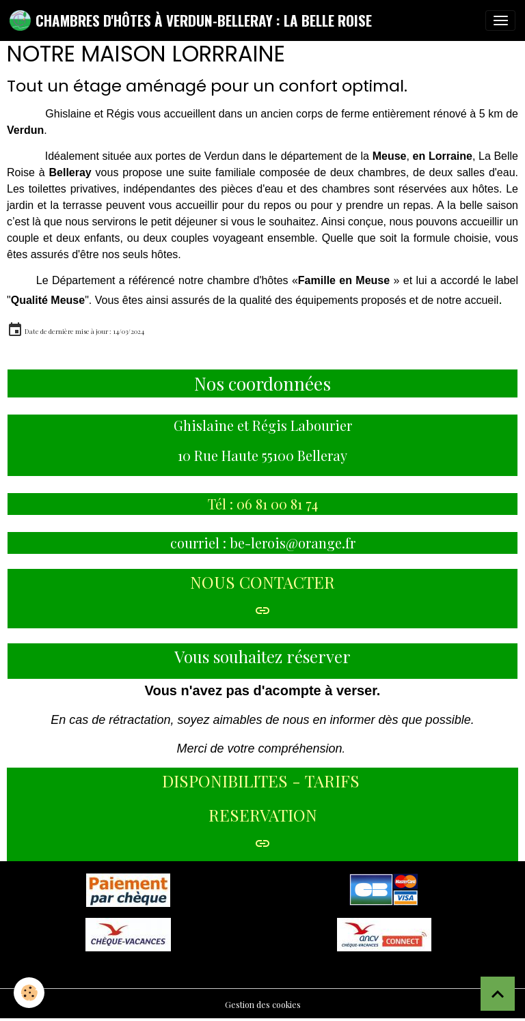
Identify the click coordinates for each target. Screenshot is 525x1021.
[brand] (191, 20)
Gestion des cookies (263, 1004)
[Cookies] (29, 992)
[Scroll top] (498, 994)
